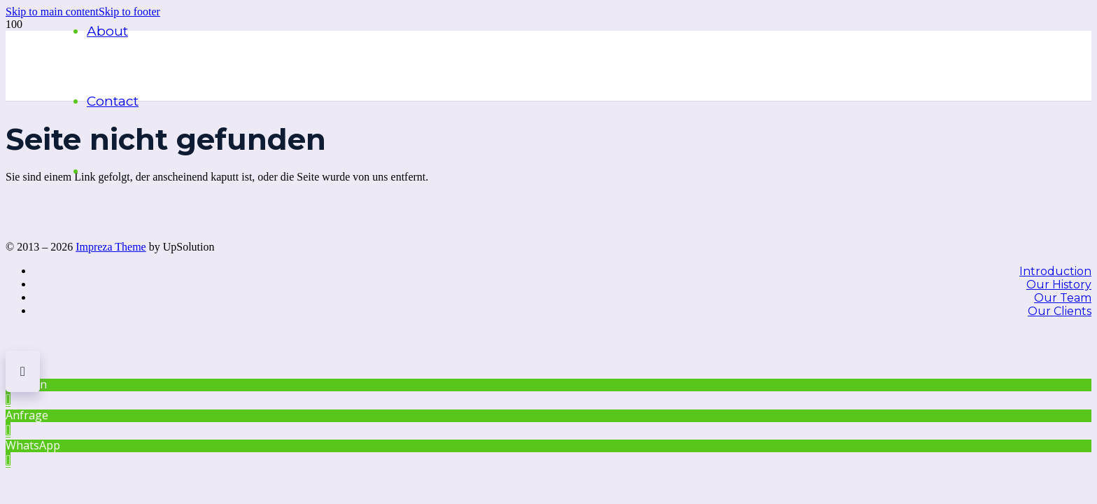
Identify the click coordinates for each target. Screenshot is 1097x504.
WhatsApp (33, 445)
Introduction (1055, 271)
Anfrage (27, 415)
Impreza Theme (111, 247)
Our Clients (1059, 311)
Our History (1058, 284)
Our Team (1062, 297)
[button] (52, 12)
